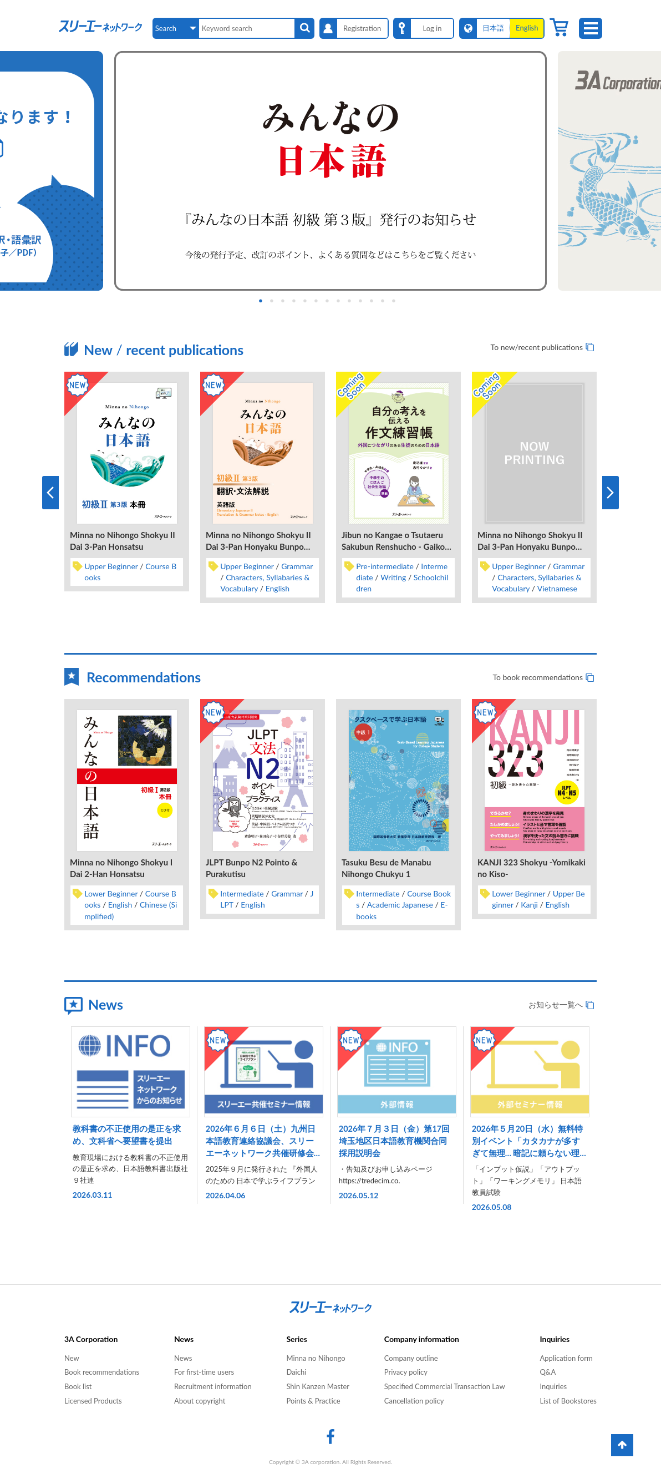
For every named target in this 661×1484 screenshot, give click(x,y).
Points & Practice (313, 1400)
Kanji (529, 904)
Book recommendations (101, 1371)
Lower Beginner (111, 893)
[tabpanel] (330, 171)
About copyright (199, 1400)
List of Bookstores (568, 1400)
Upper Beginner (111, 566)
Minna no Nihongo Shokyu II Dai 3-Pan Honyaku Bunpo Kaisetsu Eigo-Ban (258, 546)
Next (610, 492)
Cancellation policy (414, 1400)
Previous (50, 492)
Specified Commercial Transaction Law (444, 1386)
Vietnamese (557, 588)
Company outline (411, 1358)
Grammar (297, 566)
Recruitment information (213, 1386)
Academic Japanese (400, 904)
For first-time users (204, 1371)
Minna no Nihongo (315, 1358)
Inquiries (553, 1386)
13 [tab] (402, 300)
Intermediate (241, 893)
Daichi (296, 1371)
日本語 (493, 27)
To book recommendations (537, 677)
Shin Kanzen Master (317, 1386)
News (183, 1358)
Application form (566, 1358)
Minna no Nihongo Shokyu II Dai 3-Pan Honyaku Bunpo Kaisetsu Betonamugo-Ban (530, 546)
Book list (77, 1386)
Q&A (548, 1371)
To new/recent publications (537, 347)
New (71, 1358)
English (278, 588)
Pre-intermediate (385, 566)
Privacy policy (406, 1371)
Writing (393, 577)
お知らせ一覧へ (555, 1004)
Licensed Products (93, 1400)
